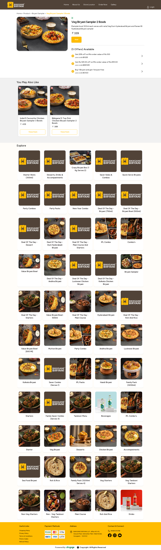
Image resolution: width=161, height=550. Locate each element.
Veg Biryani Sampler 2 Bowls (58, 13)
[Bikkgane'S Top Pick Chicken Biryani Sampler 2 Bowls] (64, 100)
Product (27, 13)
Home (19, 13)
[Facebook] (110, 535)
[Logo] (16, 5)
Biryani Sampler (38, 13)
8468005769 (114, 531)
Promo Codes (23, 539)
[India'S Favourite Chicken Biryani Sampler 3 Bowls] (32, 100)
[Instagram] (115, 535)
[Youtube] (120, 535)
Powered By (65, 547)
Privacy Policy (23, 533)
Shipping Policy (24, 530)
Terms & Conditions (25, 536)
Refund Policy (24, 542)
